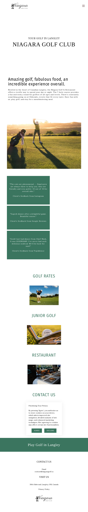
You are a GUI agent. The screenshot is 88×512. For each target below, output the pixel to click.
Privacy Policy (44, 489)
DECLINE (50, 430)
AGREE (37, 430)
